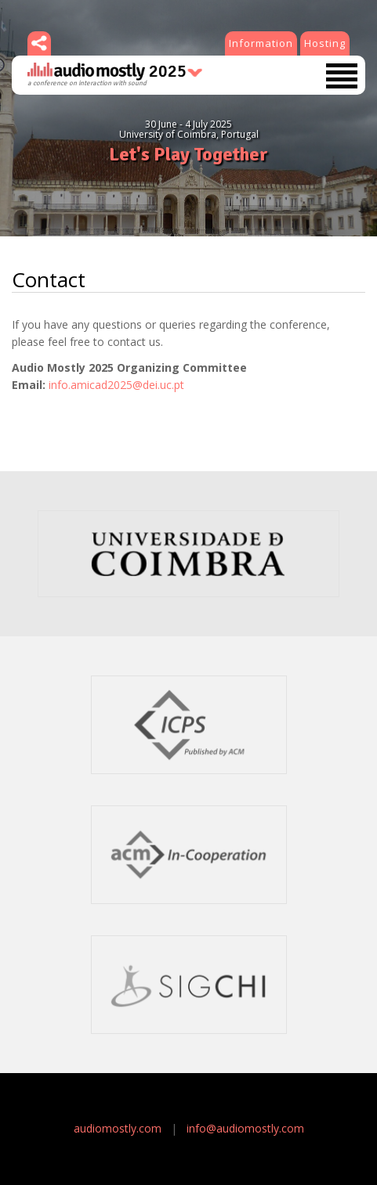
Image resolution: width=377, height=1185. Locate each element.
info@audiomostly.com (245, 1128)
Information (261, 43)
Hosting (325, 43)
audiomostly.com (117, 1128)
